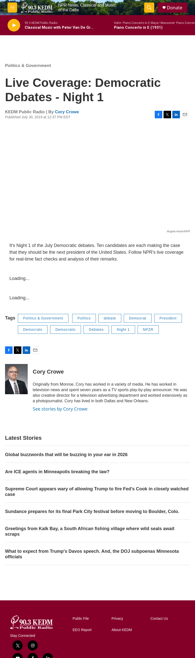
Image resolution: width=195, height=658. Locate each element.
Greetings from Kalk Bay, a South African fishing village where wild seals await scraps (89, 531)
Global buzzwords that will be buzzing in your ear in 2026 (66, 454)
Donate (174, 7)
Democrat (137, 318)
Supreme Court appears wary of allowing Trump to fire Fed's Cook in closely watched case (96, 491)
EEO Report (82, 630)
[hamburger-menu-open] (12, 8)
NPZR (148, 329)
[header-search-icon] (149, 8)
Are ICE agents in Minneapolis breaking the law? (57, 471)
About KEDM (121, 630)
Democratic (65, 329)
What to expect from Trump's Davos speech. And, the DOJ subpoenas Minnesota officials (92, 554)
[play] (14, 25)
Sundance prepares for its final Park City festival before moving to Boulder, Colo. (92, 511)
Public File (81, 618)
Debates (96, 329)
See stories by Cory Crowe (60, 409)
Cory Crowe (67, 111)
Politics (84, 318)
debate (110, 318)
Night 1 (123, 329)
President (168, 318)
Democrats (33, 329)
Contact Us (159, 618)
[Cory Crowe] (16, 379)
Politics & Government (28, 65)
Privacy (117, 618)
